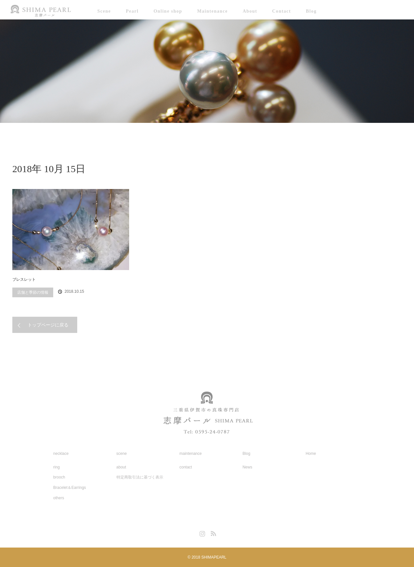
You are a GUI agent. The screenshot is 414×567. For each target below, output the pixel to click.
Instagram (201, 532)
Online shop (167, 11)
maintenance (190, 453)
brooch (59, 477)
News (247, 467)
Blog (311, 11)
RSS (212, 532)
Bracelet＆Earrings (69, 487)
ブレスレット (24, 279)
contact (185, 467)
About (250, 11)
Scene (104, 11)
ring (56, 467)
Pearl (132, 11)
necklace (60, 453)
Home (311, 453)
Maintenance (212, 11)
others (58, 498)
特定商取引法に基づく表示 (139, 477)
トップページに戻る (48, 324)
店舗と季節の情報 (32, 292)
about (121, 467)
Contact (281, 11)
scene (121, 453)
